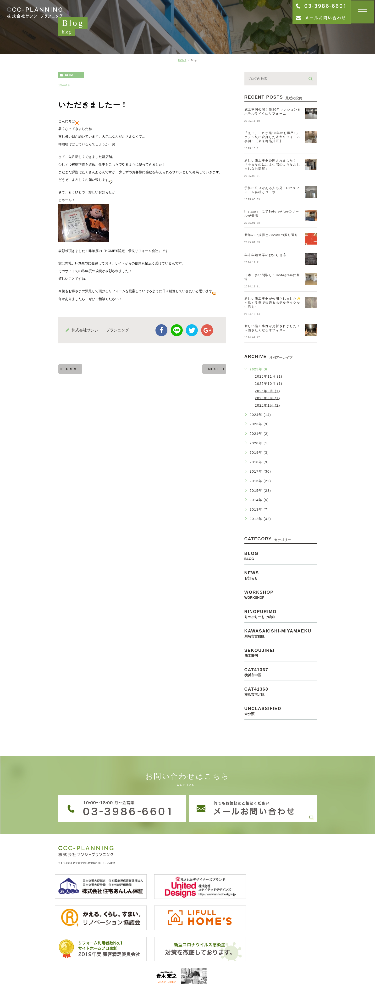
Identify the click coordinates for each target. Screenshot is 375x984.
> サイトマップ (68, 968)
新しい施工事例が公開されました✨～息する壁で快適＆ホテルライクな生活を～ (272, 302)
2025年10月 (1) (268, 384)
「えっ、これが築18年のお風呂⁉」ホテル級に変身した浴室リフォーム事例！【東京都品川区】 (272, 137)
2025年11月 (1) (268, 376)
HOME (182, 60)
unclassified (280, 711)
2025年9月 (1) (267, 391)
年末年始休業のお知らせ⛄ (265, 255)
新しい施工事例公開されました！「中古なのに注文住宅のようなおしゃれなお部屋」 (272, 164)
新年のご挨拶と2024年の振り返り (271, 235)
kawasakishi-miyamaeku (280, 633)
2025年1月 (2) (267, 405)
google (207, 330)
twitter (192, 330)
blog (69, 75)
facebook (161, 330)
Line (177, 330)
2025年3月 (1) (267, 398)
